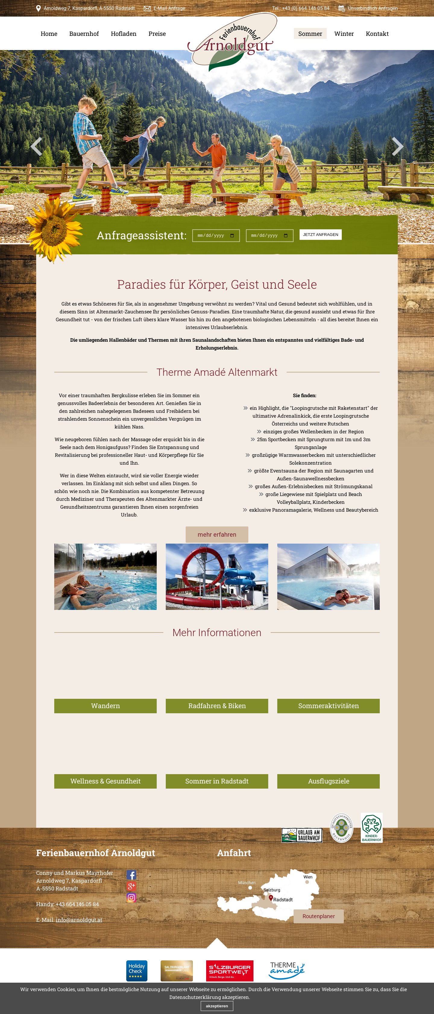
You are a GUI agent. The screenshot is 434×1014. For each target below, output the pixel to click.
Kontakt (377, 33)
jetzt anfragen (320, 234)
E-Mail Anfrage (169, 8)
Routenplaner (319, 916)
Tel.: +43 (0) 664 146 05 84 (300, 8)
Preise (157, 33)
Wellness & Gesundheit (105, 781)
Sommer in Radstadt (217, 781)
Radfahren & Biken (217, 705)
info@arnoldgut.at (79, 919)
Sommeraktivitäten (328, 705)
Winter (344, 33)
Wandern (105, 705)
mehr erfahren (217, 534)
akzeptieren (217, 1006)
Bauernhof (84, 33)
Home (49, 33)
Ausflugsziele (328, 781)
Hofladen (124, 33)
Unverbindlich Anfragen (373, 8)
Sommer (310, 33)
